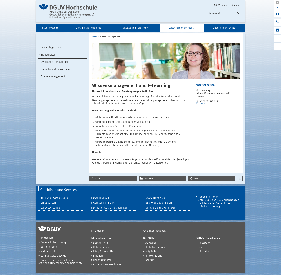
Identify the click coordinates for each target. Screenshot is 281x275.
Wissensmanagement (181, 28)
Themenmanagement (53, 76)
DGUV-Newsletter (155, 198)
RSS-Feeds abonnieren (158, 203)
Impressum (47, 238)
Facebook (204, 243)
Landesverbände (50, 208)
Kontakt (225, 5)
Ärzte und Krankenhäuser (107, 264)
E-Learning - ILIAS (51, 47)
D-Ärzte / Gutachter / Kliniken (110, 208)
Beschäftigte (100, 243)
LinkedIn (204, 251)
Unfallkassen (48, 203)
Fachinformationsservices (55, 69)
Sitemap (235, 5)
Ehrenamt (98, 256)
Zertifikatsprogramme (88, 28)
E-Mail (201, 104)
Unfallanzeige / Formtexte (160, 208)
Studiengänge (50, 28)
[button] (113, 178)
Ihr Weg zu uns (153, 256)
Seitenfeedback (156, 231)
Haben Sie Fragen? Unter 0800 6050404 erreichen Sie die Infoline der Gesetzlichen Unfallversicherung (218, 202)
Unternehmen (101, 247)
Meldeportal (48, 251)
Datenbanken (101, 198)
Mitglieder (151, 251)
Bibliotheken (48, 55)
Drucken (99, 231)
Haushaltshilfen (102, 260)
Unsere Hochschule (224, 28)
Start (94, 37)
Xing (201, 247)
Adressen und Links (104, 203)
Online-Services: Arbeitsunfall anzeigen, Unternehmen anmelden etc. (60, 262)
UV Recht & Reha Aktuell (55, 62)
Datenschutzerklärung (53, 242)
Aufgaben (151, 243)
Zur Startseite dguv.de (53, 256)
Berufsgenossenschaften (55, 198)
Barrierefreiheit (49, 247)
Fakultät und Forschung (135, 28)
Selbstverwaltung (155, 247)
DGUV (217, 5)
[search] (224, 13)
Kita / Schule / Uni (103, 251)
